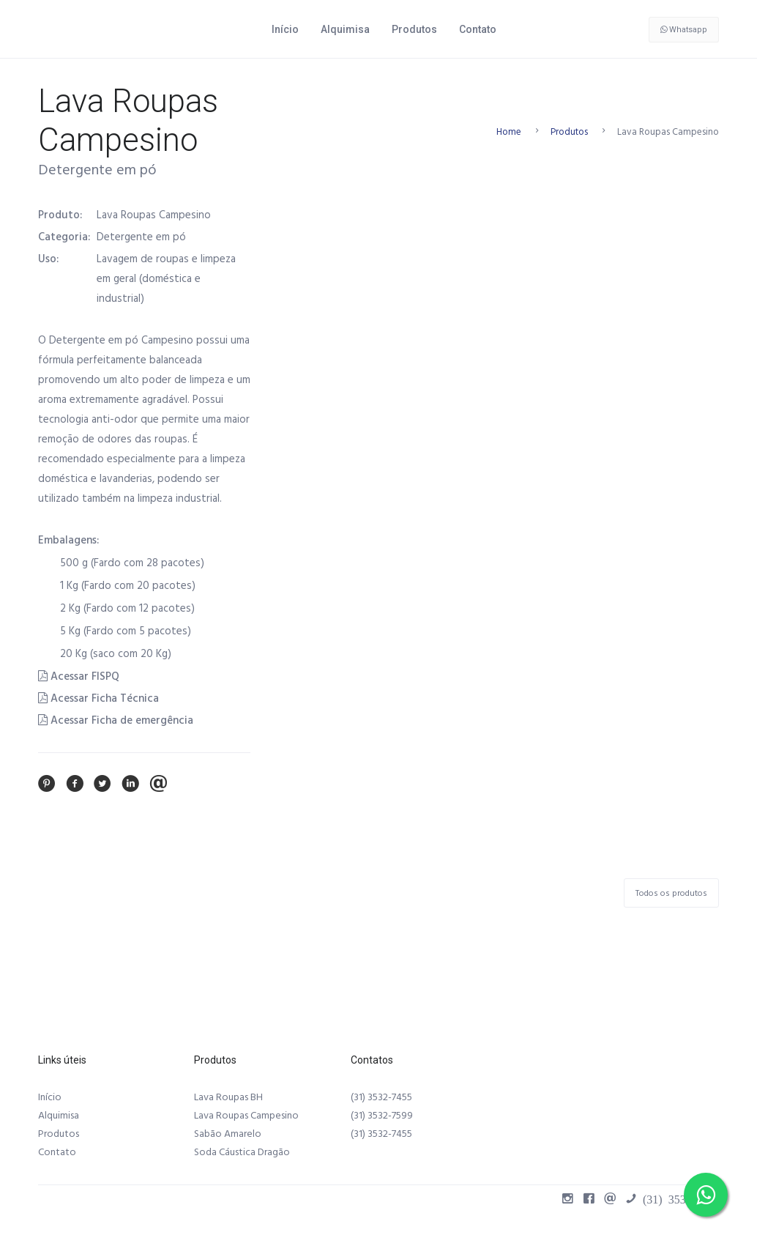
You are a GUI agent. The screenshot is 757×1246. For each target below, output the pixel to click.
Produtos (414, 29)
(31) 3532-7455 (381, 1097)
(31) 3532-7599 (382, 1115)
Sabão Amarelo (227, 1134)
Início (285, 29)
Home (508, 131)
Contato (477, 29)
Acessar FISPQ (78, 676)
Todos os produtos (671, 893)
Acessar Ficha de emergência (115, 720)
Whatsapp (683, 29)
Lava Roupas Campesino (246, 1115)
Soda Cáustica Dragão (242, 1152)
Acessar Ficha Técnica (98, 698)
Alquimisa (345, 29)
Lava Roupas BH (228, 1097)
